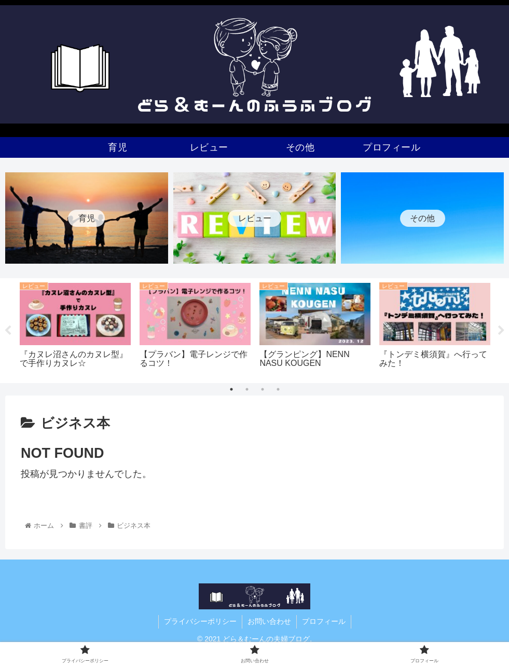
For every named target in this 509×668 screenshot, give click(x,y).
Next (501, 330)
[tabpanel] (75, 328)
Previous (8, 330)
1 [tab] (231, 390)
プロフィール (324, 621)
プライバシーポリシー (200, 621)
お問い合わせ (269, 621)
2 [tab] (247, 390)
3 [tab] (262, 390)
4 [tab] (278, 390)
